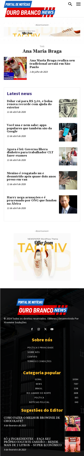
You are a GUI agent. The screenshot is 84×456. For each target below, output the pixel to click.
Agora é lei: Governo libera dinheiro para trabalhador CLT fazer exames (30, 152)
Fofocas (9, 78)
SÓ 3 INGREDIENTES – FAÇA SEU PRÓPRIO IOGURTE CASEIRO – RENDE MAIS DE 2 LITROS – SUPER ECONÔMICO (33, 442)
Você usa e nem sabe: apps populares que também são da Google (29, 128)
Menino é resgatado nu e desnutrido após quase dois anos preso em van (31, 176)
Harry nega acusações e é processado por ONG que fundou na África (32, 201)
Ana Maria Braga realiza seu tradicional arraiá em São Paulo (52, 64)
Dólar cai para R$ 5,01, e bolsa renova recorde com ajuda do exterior (29, 104)
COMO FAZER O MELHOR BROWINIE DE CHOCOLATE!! (32, 419)
